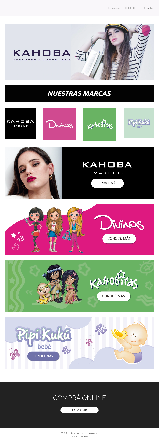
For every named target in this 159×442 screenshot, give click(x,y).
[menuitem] (113, 8)
